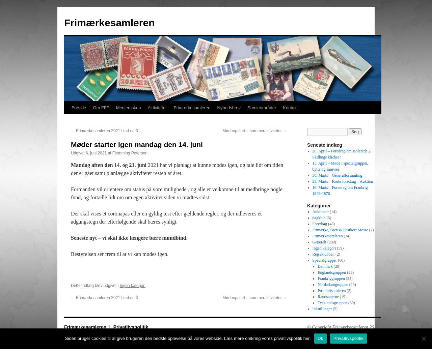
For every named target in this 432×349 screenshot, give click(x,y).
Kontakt (290, 107)
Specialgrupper (325, 260)
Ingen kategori (132, 285)
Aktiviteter (157, 107)
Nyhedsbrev (229, 107)
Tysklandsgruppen (332, 302)
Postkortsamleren (332, 290)
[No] (423, 338)
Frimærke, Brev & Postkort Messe (340, 230)
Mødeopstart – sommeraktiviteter (254, 130)
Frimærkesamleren (109, 22)
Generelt (319, 242)
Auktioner (321, 211)
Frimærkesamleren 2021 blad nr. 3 (104, 130)
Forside (79, 107)
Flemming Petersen (129, 153)
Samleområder (261, 107)
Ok (320, 338)
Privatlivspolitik (130, 327)
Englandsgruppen (332, 272)
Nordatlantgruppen (333, 284)
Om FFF (101, 107)
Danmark (325, 266)
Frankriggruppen (331, 278)
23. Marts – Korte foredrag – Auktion (343, 181)
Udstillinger (322, 309)
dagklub (319, 217)
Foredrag (320, 224)
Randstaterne (328, 296)
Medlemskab (128, 107)
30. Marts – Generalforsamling (337, 175)
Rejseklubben (323, 254)
